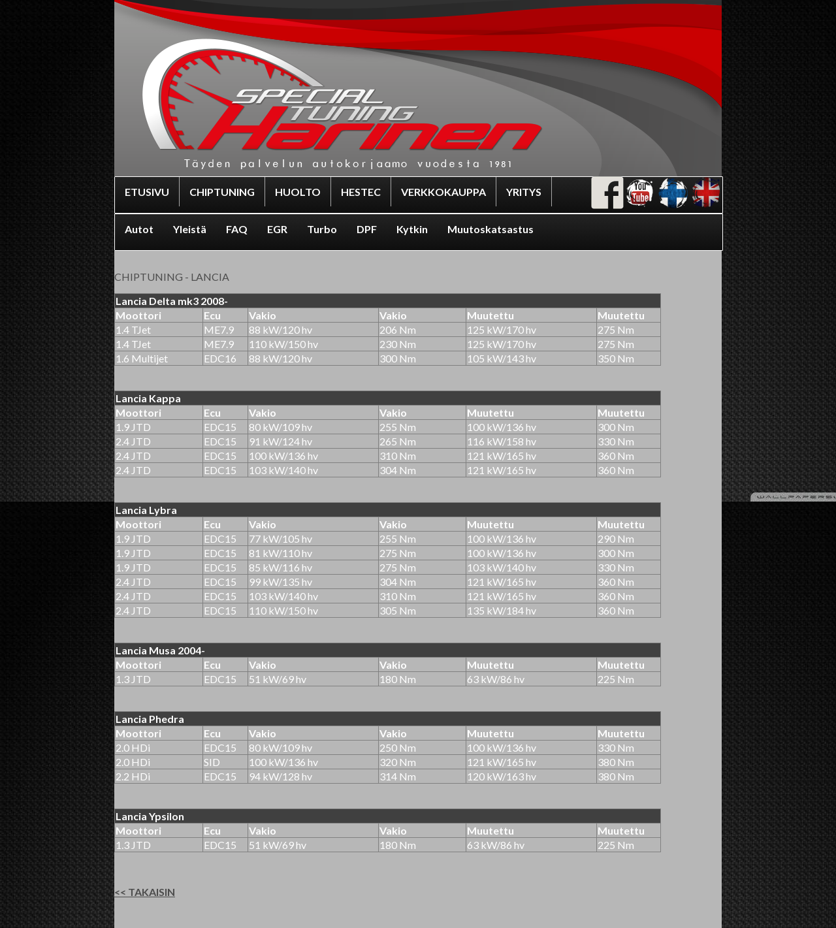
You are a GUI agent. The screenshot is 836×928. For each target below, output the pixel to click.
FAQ (237, 229)
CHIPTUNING (222, 191)
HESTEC (361, 191)
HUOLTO (298, 191)
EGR (277, 229)
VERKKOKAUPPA (443, 191)
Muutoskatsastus (490, 229)
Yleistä (189, 229)
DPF (367, 229)
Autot (139, 229)
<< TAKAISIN (144, 892)
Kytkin (412, 229)
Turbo (322, 229)
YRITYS (523, 191)
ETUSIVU (147, 191)
